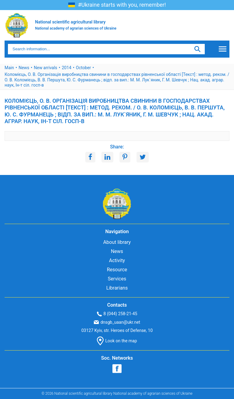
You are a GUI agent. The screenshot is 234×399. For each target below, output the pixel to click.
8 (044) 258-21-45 (117, 313)
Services (117, 279)
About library (117, 242)
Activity (117, 260)
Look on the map (117, 341)
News (117, 251)
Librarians (117, 288)
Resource (117, 270)
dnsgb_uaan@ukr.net (117, 322)
